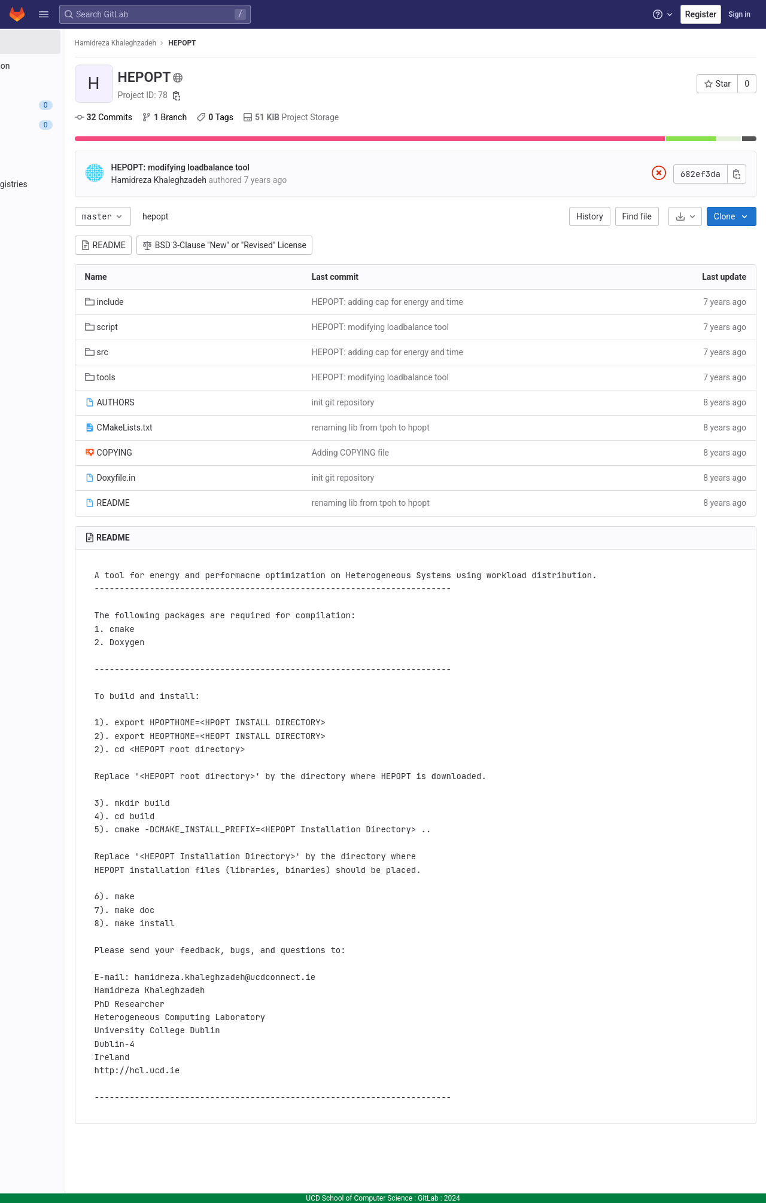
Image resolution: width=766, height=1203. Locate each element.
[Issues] (76, 105)
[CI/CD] (76, 144)
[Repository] (76, 85)
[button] (43, 14)
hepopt (243, 216)
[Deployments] (76, 164)
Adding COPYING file (409, 452)
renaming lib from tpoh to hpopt (429, 427)
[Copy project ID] (265, 95)
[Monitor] (76, 203)
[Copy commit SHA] (736, 174)
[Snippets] (76, 263)
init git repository (401, 402)
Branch (252, 117)
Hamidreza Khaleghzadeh (204, 43)
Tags (303, 117)
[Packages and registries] (76, 184)
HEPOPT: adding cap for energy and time (446, 302)
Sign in (739, 14)
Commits (191, 117)
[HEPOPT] (76, 42)
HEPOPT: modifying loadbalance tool (268, 167)
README (191, 245)
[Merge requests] (76, 125)
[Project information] (76, 65)
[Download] (685, 216)
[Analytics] (76, 223)
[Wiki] (76, 243)
